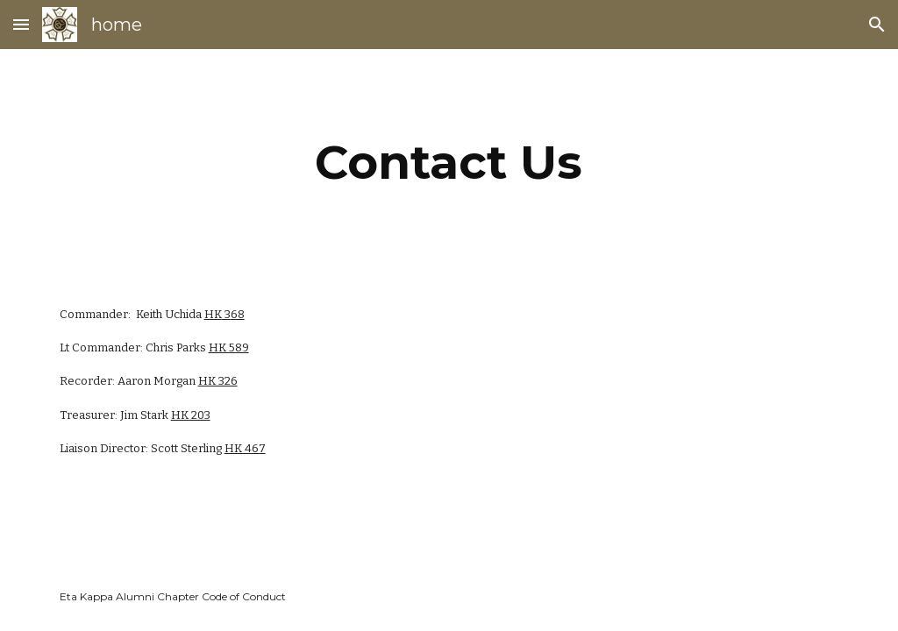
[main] (448, 162)
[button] (21, 24)
